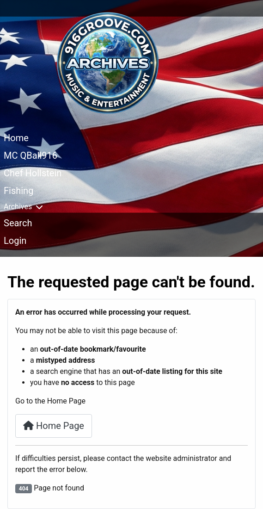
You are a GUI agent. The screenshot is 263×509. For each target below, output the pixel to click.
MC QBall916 (30, 155)
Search (18, 223)
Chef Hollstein (32, 173)
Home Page (53, 425)
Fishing (18, 190)
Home (16, 137)
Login (15, 240)
